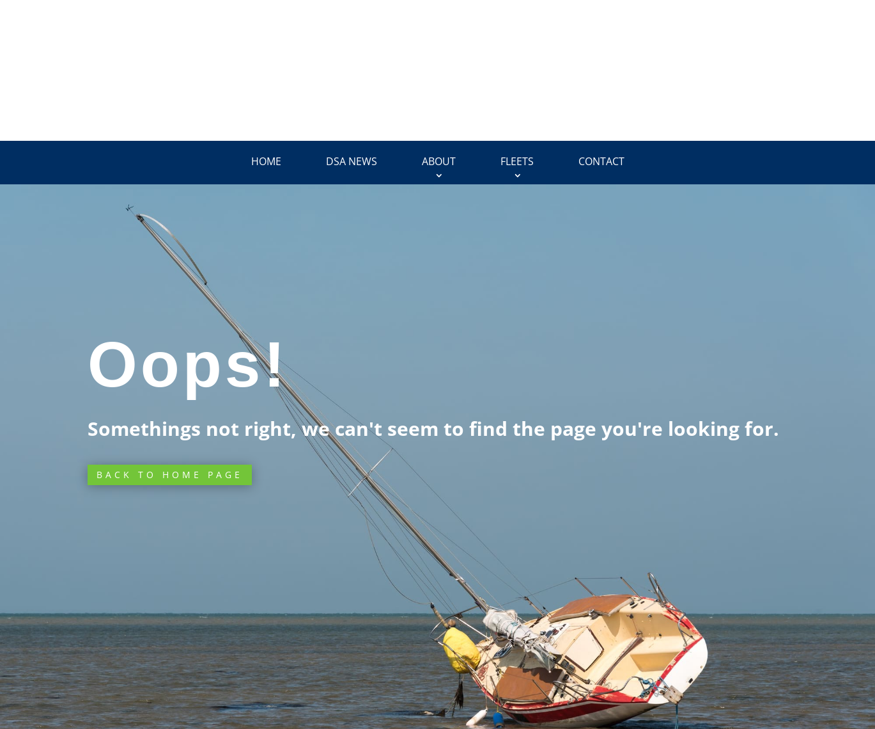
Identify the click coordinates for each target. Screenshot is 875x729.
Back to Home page (170, 475)
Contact (601, 161)
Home (266, 161)
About (439, 161)
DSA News (351, 161)
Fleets (517, 161)
